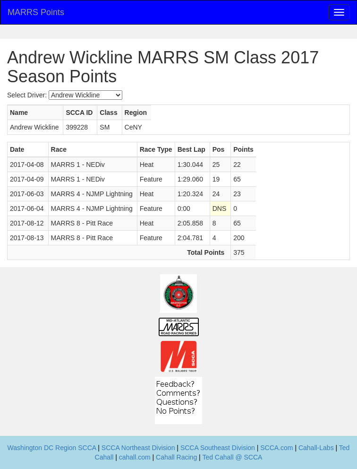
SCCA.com (276, 448)
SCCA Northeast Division (138, 448)
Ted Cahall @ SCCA (232, 457)
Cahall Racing (176, 457)
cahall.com (135, 457)
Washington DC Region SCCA (52, 448)
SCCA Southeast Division (217, 448)
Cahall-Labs (316, 448)
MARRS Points (36, 12)
